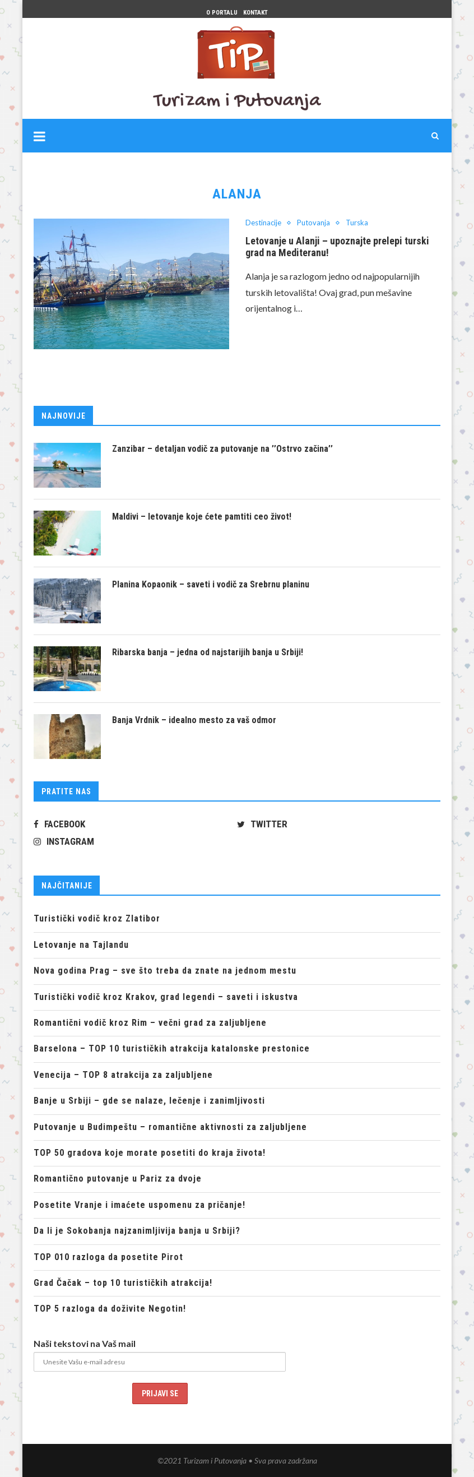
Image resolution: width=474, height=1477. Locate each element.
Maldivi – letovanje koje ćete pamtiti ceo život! (201, 516)
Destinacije (263, 223)
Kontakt (255, 12)
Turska (357, 223)
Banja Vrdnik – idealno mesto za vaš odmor (194, 720)
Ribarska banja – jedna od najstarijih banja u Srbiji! (207, 652)
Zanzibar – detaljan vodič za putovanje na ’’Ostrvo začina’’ (222, 448)
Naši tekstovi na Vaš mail (85, 1343)
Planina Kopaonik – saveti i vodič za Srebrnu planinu (210, 584)
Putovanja (313, 223)
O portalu (222, 12)
